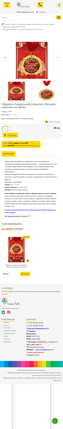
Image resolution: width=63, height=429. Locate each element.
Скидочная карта (9, 333)
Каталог (14, 24)
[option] (16, 256)
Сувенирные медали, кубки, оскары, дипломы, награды (36, 24)
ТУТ (29, 216)
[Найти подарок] (58, 17)
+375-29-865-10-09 (35, 326)
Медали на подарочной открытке (14, 27)
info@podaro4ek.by (33, 355)
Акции (6, 336)
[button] (57, 57)
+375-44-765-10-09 (35, 323)
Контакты (7, 339)
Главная (7, 24)
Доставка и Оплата (10, 331)
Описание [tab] (8, 153)
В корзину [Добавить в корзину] (11, 135)
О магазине (7, 328)
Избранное (7, 342)
